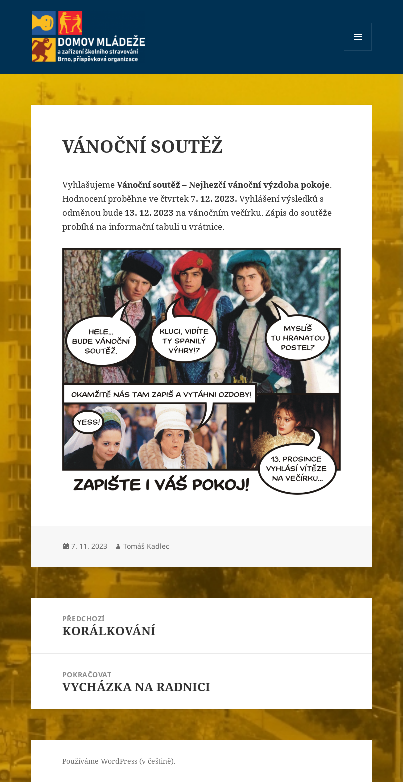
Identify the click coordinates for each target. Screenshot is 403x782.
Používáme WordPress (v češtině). (119, 761)
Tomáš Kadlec (146, 546)
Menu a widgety (358, 50)
